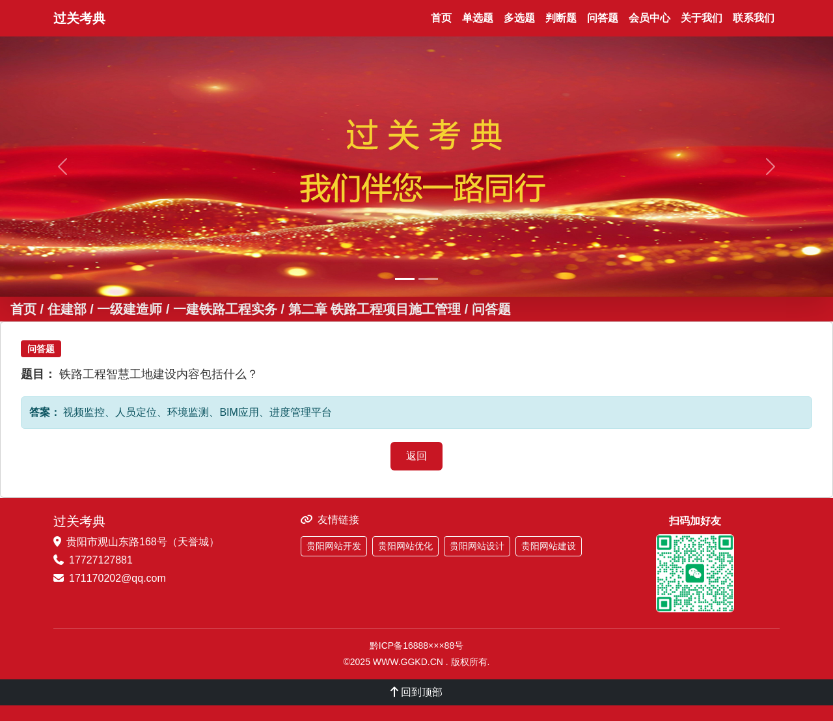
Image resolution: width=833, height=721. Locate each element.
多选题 (519, 17)
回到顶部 (416, 692)
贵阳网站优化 (405, 546)
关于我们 (701, 17)
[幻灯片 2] (428, 278)
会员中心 (649, 17)
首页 (441, 17)
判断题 (561, 17)
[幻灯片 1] (405, 278)
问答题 (602, 17)
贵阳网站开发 (334, 546)
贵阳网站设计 (477, 546)
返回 (416, 455)
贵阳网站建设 (548, 546)
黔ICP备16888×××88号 (416, 645)
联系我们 (753, 17)
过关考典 (79, 18)
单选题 (477, 17)
